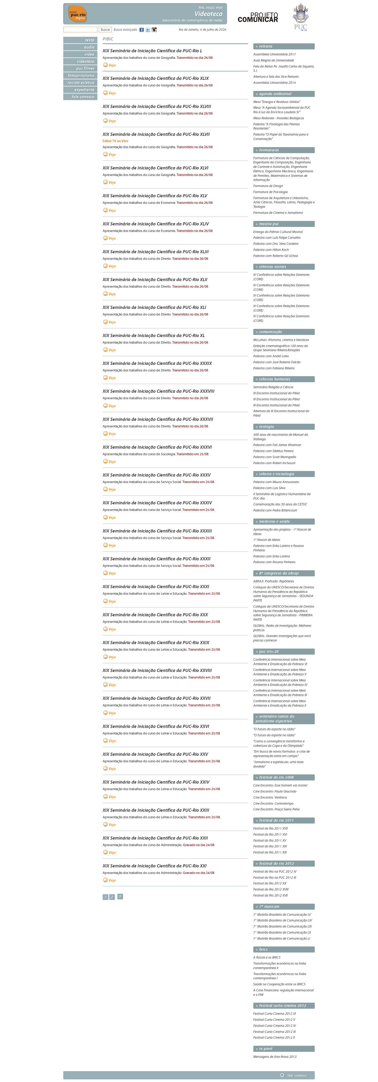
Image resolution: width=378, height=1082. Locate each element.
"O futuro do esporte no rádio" (274, 729)
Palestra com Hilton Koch (271, 250)
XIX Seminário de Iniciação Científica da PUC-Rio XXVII (157, 698)
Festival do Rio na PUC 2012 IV (274, 871)
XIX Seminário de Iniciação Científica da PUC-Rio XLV (155, 196)
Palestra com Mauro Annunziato (276, 482)
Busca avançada (125, 30)
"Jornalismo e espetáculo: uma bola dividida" (278, 764)
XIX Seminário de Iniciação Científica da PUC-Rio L (152, 51)
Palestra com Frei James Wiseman (277, 445)
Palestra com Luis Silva (269, 488)
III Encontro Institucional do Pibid (276, 393)
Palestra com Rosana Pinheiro (274, 562)
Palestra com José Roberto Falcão (277, 362)
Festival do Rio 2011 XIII (270, 852)
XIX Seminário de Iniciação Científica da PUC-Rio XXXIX (157, 363)
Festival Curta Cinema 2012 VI (274, 1014)
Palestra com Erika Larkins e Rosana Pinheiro (278, 548)
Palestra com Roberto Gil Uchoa (275, 256)
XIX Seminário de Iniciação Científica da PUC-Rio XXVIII (157, 670)
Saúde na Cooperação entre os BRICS (279, 984)
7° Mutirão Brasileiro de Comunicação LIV (282, 920)
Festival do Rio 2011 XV (269, 840)
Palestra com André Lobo (271, 356)
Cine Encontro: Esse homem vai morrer (280, 785)
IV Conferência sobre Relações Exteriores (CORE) (281, 277)
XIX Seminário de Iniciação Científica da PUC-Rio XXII (155, 838)
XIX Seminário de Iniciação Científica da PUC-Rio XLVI (155, 168)
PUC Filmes (85, 68)
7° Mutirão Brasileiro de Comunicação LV (282, 915)
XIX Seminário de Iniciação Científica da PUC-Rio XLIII (156, 252)
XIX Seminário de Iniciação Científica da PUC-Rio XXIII (156, 810)
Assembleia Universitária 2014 (274, 83)
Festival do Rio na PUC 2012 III (274, 877)
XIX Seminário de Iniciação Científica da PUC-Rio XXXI (156, 586)
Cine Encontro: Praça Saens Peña (276, 809)
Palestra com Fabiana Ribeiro (274, 368)
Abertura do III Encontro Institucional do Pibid (281, 413)
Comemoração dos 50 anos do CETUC (280, 504)
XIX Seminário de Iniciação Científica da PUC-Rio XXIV (156, 782)
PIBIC (108, 39)
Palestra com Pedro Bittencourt (275, 510)
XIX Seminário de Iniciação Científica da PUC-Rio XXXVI (157, 447)
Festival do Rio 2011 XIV (270, 846)
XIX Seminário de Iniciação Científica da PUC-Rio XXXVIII (158, 391)
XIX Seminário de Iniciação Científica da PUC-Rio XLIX (156, 78)
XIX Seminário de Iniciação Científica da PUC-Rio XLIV (156, 224)
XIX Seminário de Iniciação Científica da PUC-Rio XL (154, 335)
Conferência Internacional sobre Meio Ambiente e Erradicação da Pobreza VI (280, 662)
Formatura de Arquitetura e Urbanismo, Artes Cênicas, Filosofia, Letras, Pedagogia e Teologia (284, 202)
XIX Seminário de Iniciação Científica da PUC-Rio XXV (155, 754)
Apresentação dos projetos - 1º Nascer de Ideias (282, 532)
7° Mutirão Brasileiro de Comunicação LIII (282, 926)
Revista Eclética (81, 82)
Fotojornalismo (81, 75)
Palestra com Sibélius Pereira (273, 451)
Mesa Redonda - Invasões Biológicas (278, 118)
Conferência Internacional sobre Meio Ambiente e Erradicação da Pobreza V (279, 672)
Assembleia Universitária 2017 (274, 54)
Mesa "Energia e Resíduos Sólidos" (276, 102)
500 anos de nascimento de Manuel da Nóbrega (280, 437)
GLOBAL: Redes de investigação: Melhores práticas (282, 628)
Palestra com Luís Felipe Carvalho (277, 238)
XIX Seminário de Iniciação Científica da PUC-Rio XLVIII (157, 106)
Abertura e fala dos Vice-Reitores (276, 77)
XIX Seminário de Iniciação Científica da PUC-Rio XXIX (156, 642)
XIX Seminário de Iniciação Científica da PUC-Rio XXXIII (157, 531)
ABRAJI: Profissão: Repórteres (273, 581)
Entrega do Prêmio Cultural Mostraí (278, 232)
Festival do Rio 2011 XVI (270, 834)
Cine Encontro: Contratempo (273, 803)
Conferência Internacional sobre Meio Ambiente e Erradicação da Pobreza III (280, 693)
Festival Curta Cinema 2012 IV (274, 1026)
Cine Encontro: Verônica (270, 797)
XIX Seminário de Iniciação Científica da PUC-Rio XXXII (157, 559)
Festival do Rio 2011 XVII (270, 828)
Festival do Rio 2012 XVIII (270, 889)
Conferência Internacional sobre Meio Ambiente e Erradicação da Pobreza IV (280, 683)
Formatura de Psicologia (270, 192)
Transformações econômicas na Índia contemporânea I (279, 976)
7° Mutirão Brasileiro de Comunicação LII (282, 932)
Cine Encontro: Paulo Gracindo (274, 791)
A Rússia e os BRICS (266, 957)
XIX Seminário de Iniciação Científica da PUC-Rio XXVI (156, 726)
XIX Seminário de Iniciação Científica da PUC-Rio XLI (154, 307)
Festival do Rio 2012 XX (269, 883)
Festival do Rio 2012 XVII (270, 895)
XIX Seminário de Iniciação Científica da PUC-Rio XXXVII (158, 419)
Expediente (84, 89)
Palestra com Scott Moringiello (274, 457)
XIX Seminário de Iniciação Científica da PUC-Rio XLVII (156, 134)
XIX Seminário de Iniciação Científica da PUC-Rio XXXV (157, 475)
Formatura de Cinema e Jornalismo (278, 213)
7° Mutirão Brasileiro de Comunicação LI (281, 938)
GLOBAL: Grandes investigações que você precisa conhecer (282, 638)
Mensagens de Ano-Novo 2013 (275, 1057)
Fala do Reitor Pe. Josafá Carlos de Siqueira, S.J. (283, 69)
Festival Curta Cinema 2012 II (274, 1037)
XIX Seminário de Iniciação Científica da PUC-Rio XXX (155, 615)
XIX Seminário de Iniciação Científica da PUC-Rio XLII (155, 279)
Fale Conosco (83, 96)
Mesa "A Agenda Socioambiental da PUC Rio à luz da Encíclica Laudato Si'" (282, 110)
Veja (112, 65)
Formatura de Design (268, 186)
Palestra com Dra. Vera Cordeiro (275, 244)
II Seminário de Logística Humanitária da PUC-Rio (282, 496)
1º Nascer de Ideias (266, 540)
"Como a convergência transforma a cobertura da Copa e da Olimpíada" (278, 743)
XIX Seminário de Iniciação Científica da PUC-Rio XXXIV (157, 503)
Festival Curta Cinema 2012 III (274, 1032)
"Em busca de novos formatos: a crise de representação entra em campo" (281, 754)
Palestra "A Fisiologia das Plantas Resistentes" (276, 126)
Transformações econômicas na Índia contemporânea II (279, 966)
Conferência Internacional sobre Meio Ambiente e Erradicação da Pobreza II (279, 703)
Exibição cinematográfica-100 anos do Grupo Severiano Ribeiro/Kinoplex (280, 348)
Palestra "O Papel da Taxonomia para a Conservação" (280, 137)
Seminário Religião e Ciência (273, 387)
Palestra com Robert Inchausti (274, 463)
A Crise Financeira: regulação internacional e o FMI (283, 992)
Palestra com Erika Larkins (271, 556)
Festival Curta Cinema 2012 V (274, 1020)
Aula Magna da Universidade (273, 60)
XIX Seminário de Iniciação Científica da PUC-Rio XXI (155, 866)
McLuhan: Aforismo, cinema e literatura (281, 340)
